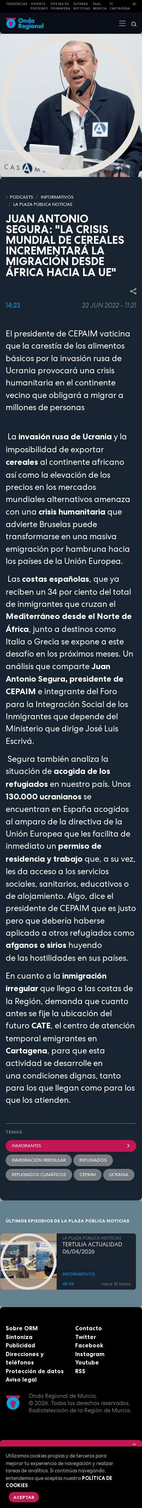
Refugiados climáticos (39, 1175)
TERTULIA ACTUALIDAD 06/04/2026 (92, 1248)
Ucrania (118, 1175)
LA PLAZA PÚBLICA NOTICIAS (43, 204)
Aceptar (23, 1497)
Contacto (88, 1328)
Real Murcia (99, 6)
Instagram (90, 1354)
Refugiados (93, 1160)
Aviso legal (21, 1379)
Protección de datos (35, 1371)
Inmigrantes (71, 1146)
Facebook (89, 1345)
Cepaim (88, 1175)
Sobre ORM (22, 1328)
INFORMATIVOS (57, 197)
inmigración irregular (39, 1160)
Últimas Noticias (81, 6)
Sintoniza (19, 1337)
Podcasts (21, 197)
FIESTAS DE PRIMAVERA (60, 6)
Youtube (87, 1362)
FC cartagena (120, 6)
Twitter (85, 1337)
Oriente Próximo (39, 6)
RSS (80, 1371)
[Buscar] (131, 23)
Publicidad (20, 1345)
